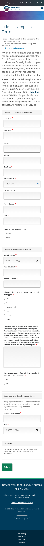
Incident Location (10, 279)
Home (4, 39)
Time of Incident (9, 267)
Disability (8, 315)
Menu (41, 8)
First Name (7, 118)
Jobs (15, 3)
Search (39, 3)
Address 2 (7, 155)
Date (5, 425)
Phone (7, 233)
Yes (6, 379)
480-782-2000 (22, 488)
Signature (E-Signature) (12, 413)
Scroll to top (22, 519)
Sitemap (22, 542)
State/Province (9, 179)
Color (7, 303)
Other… (7, 319)
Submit (7, 467)
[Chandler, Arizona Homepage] (16, 8)
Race (6, 299)
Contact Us (22, 537)
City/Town (7, 167)
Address (6, 143)
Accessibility (22, 534)
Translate (29, 3)
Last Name (7, 130)
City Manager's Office (31, 39)
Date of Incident (9, 255)
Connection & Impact (13, 41)
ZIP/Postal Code (9, 190)
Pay (8, 3)
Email (5, 216)
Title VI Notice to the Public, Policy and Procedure (19, 44)
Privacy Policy (22, 539)
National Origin (10, 307)
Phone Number (9, 204)
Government (15, 39)
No (6, 384)
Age (6, 311)
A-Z (21, 3)
